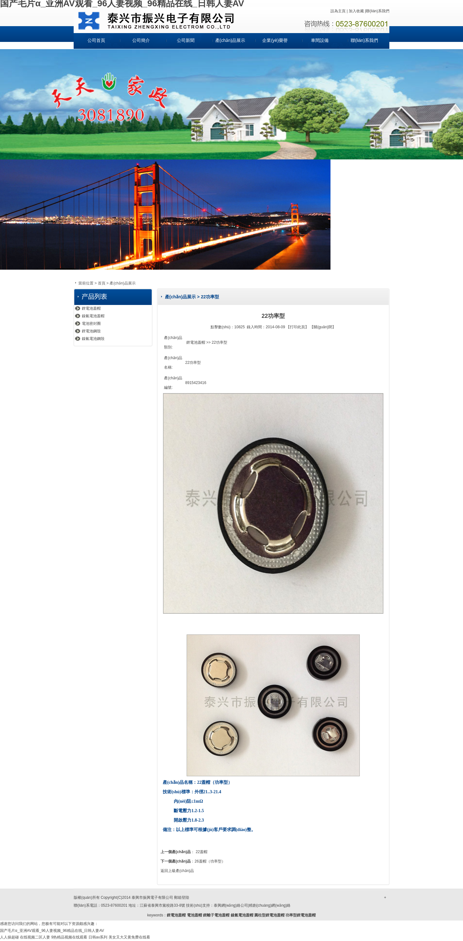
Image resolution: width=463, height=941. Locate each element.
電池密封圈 (91, 323)
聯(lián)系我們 (377, 11)
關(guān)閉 (322, 327)
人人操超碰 (9, 937)
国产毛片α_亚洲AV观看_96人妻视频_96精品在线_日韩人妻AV (52, 930)
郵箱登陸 (181, 897)
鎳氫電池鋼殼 (93, 338)
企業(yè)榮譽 (274, 40)
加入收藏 (356, 11)
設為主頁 (338, 11)
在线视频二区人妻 (35, 937)
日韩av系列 (98, 937)
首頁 (101, 283)
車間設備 (320, 40)
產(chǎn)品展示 (230, 40)
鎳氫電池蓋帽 (93, 316)
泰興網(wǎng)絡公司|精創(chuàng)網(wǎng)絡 (252, 905)
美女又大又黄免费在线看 (129, 937)
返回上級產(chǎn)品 (177, 871)
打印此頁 (297, 327)
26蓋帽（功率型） (210, 861)
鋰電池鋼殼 (91, 331)
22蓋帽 (201, 852)
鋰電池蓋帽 (91, 308)
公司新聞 (186, 40)
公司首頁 (96, 40)
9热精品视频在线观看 (69, 937)
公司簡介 (141, 40)
